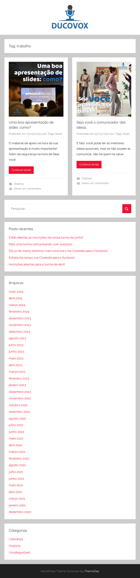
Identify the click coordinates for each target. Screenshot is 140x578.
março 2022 (17, 452)
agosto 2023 (17, 338)
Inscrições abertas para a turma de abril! (37, 264)
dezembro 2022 (20, 392)
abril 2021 (15, 492)
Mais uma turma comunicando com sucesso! (40, 244)
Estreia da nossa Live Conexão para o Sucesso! (42, 257)
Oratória (19, 184)
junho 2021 (16, 478)
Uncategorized (19, 552)
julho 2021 (16, 472)
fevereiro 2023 (19, 378)
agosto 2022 (17, 418)
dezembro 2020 (20, 512)
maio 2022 (16, 438)
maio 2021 (16, 485)
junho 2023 (16, 351)
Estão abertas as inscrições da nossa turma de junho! (46, 237)
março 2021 (17, 498)
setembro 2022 (19, 411)
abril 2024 (15, 298)
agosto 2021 (17, 465)
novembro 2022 (20, 398)
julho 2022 (16, 425)
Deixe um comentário (27, 188)
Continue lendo (21, 170)
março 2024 (17, 305)
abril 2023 (15, 365)
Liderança (16, 539)
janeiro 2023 (17, 385)
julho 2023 (16, 345)
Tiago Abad (54, 133)
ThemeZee (91, 571)
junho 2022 (16, 432)
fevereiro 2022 (19, 458)
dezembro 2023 (20, 318)
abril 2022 (15, 445)
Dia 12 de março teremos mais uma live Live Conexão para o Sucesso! (58, 251)
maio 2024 (16, 291)
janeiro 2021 (17, 505)
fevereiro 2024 (19, 311)
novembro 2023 (20, 325)
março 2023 (17, 371)
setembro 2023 (19, 331)
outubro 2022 (18, 405)
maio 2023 (16, 358)
